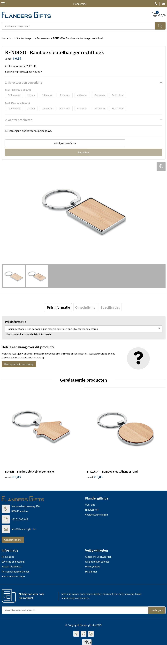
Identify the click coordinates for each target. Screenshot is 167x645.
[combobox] (78, 26)
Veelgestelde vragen (96, 514)
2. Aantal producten (18, 120)
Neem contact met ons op (18, 364)
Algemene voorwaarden (98, 556)
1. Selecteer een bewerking (23, 82)
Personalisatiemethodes (15, 571)
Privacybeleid (92, 566)
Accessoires (43, 38)
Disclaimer (91, 571)
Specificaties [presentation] (110, 307)
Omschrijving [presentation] (85, 307)
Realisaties (8, 556)
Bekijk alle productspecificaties (23, 71)
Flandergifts (80, 3)
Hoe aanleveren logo (13, 576)
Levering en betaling (13, 561)
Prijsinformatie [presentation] (58, 307)
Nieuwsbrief (92, 509)
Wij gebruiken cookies (97, 561)
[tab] (58, 307)
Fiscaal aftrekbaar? (12, 566)
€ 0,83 (13, 477)
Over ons (90, 504)
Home (5, 38)
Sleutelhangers (25, 38)
